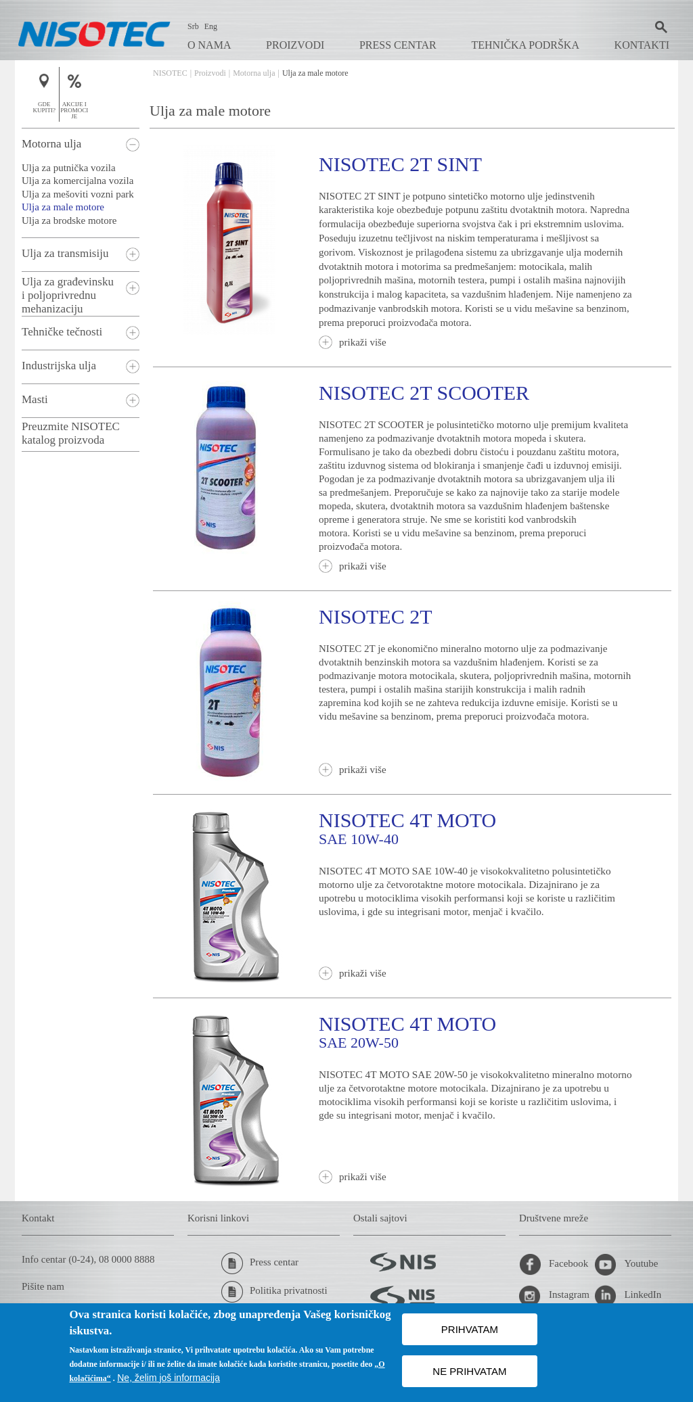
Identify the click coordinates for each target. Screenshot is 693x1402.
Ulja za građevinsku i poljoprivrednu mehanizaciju (68, 295)
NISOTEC (170, 73)
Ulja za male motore (63, 207)
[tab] (80, 145)
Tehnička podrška (525, 45)
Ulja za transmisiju (65, 253)
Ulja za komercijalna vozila (77, 180)
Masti (35, 399)
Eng (210, 26)
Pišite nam (43, 1286)
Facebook (553, 1265)
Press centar (398, 45)
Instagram (554, 1296)
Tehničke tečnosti (62, 331)
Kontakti (641, 45)
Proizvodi (295, 45)
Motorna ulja (254, 73)
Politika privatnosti (274, 1292)
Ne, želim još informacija (168, 1377)
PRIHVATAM (469, 1329)
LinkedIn (627, 1296)
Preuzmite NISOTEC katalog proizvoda (71, 433)
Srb (193, 26)
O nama (209, 45)
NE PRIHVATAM (469, 1371)
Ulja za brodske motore (69, 220)
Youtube (626, 1265)
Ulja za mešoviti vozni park (78, 194)
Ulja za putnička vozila (69, 167)
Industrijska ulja (59, 365)
